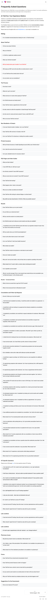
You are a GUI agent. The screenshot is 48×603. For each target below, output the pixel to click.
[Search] (45, 2)
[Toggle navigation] (2, 2)
